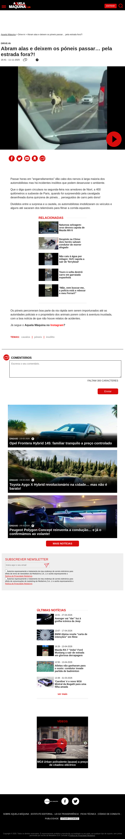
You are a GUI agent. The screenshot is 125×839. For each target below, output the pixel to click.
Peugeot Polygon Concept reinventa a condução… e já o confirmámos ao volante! (55, 532)
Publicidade (52, 818)
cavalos (25, 337)
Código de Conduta (109, 814)
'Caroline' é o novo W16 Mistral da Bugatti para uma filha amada (70, 684)
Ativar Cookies (69, 818)
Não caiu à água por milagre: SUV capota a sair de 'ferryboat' (71, 259)
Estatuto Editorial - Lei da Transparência (55, 814)
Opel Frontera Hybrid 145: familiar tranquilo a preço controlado (61, 443)
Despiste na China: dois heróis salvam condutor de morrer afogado (70, 243)
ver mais (62, 694)
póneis (38, 337)
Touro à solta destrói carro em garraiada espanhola (71, 275)
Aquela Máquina (8, 34)
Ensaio (14, 438)
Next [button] (85, 743)
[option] (62, 747)
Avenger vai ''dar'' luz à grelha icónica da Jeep (68, 620)
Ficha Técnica (88, 814)
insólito (50, 337)
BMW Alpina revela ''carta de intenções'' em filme (71, 635)
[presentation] (94, 576)
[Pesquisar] (120, 5)
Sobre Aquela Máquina (16, 814)
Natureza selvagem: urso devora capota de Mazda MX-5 (72, 227)
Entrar (110, 6)
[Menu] (4, 6)
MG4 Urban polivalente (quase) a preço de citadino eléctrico (62, 763)
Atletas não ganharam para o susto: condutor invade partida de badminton (70, 668)
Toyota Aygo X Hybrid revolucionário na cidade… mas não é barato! (58, 486)
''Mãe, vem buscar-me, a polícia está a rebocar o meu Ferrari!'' (72, 290)
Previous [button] (39, 743)
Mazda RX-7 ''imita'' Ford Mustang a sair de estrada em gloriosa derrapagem (69, 653)
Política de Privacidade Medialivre (18, 576)
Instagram (56, 325)
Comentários (21, 357)
